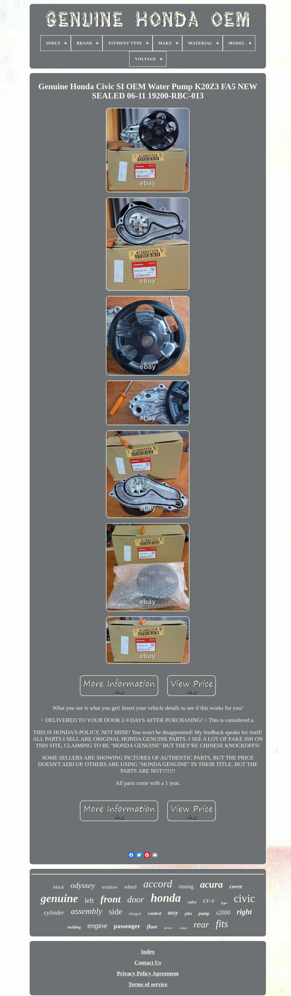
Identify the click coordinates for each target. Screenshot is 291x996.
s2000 (223, 912)
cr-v (209, 900)
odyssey (83, 885)
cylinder (54, 912)
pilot (188, 913)
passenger (127, 926)
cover (236, 886)
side (115, 911)
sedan (183, 928)
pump (203, 913)
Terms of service (147, 984)
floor (152, 926)
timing (186, 886)
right (244, 912)
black (58, 887)
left (89, 900)
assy (173, 912)
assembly (86, 911)
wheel (130, 887)
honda (166, 898)
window (109, 887)
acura (211, 884)
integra (135, 913)
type (224, 903)
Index (148, 952)
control (154, 913)
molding (74, 927)
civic (244, 898)
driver (168, 928)
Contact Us (147, 962)
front (111, 899)
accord (157, 884)
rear (201, 924)
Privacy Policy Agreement (148, 973)
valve (192, 901)
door (135, 899)
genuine (59, 898)
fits (222, 923)
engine (97, 925)
